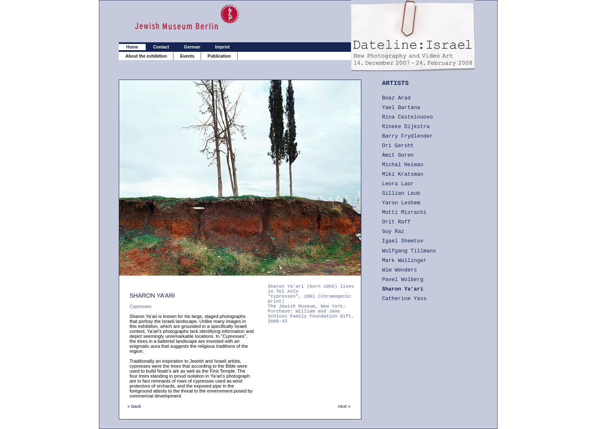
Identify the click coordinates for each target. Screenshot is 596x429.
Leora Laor (398, 184)
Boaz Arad (396, 98)
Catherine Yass (404, 299)
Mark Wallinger (404, 260)
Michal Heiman (402, 165)
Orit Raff (396, 222)
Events (187, 56)
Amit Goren (398, 155)
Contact (161, 47)
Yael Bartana (401, 107)
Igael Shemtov (402, 241)
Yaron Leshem (401, 203)
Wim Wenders (399, 270)
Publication (219, 56)
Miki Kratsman (402, 174)
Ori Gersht (398, 146)
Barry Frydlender (407, 136)
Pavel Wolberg (402, 279)
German (192, 47)
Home (132, 47)
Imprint (222, 47)
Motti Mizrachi (404, 212)
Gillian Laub (401, 193)
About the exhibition (146, 56)
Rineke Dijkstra (406, 127)
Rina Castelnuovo (407, 117)
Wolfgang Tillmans (409, 251)
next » (344, 406)
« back (134, 406)
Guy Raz (393, 231)
